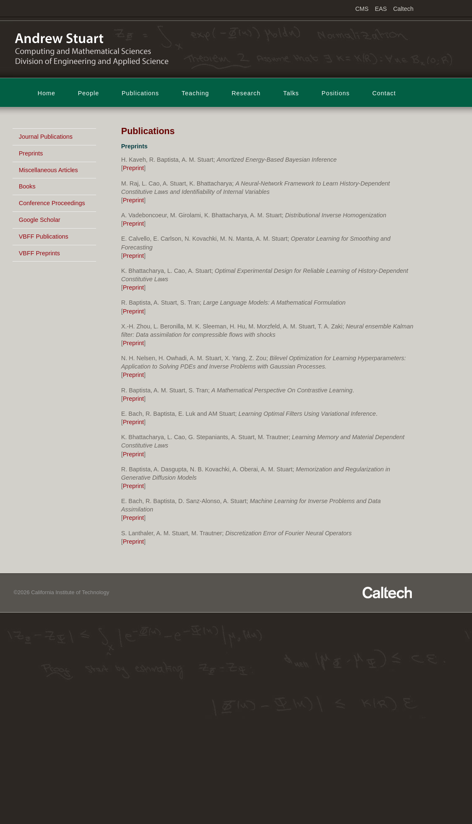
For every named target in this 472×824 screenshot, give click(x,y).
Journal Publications (46, 136)
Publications (140, 93)
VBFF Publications (43, 236)
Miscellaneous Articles (48, 170)
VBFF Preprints (39, 253)
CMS (361, 8)
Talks (291, 93)
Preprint (133, 168)
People (88, 93)
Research (246, 93)
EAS (381, 8)
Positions (336, 93)
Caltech (403, 8)
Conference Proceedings (52, 203)
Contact (384, 93)
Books (27, 186)
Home (46, 93)
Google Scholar (39, 219)
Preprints (31, 153)
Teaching (195, 93)
